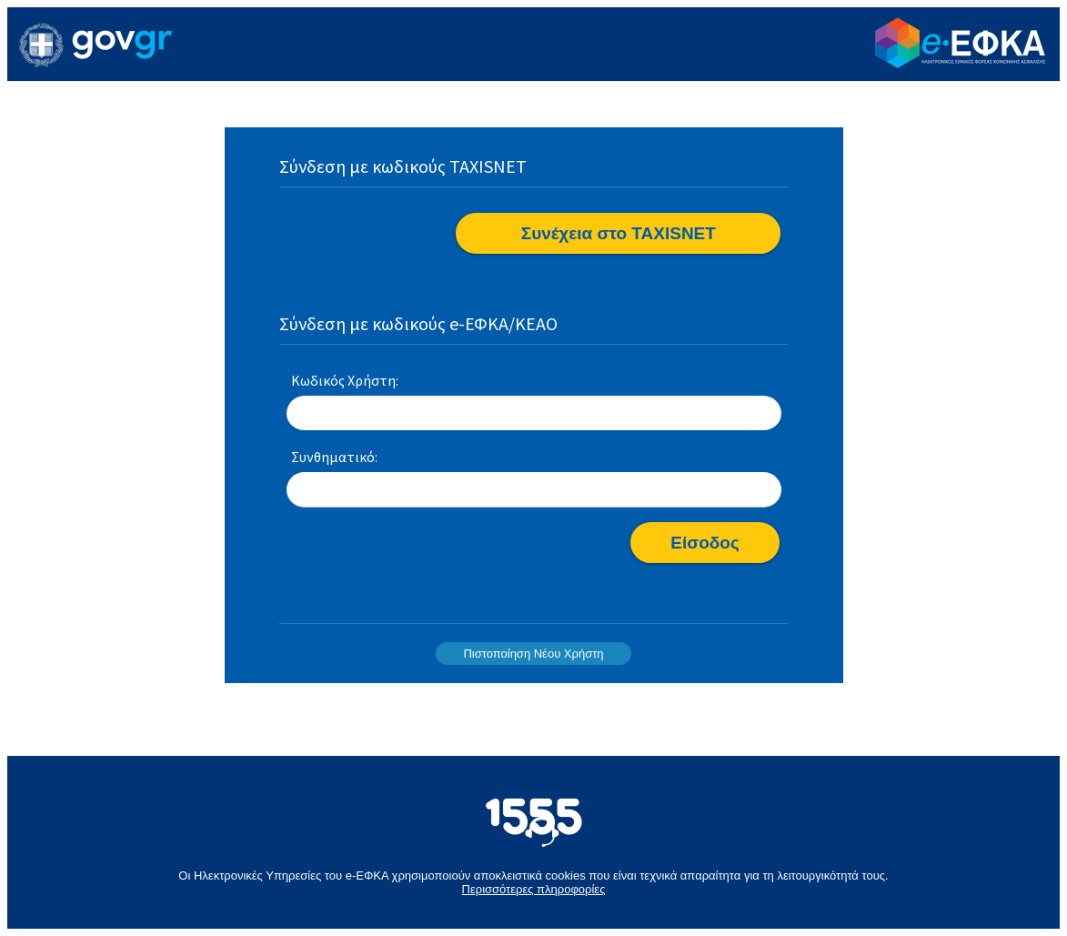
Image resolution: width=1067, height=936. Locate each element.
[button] (618, 233)
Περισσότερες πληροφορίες (534, 889)
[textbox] (534, 414)
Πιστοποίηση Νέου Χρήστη (533, 653)
